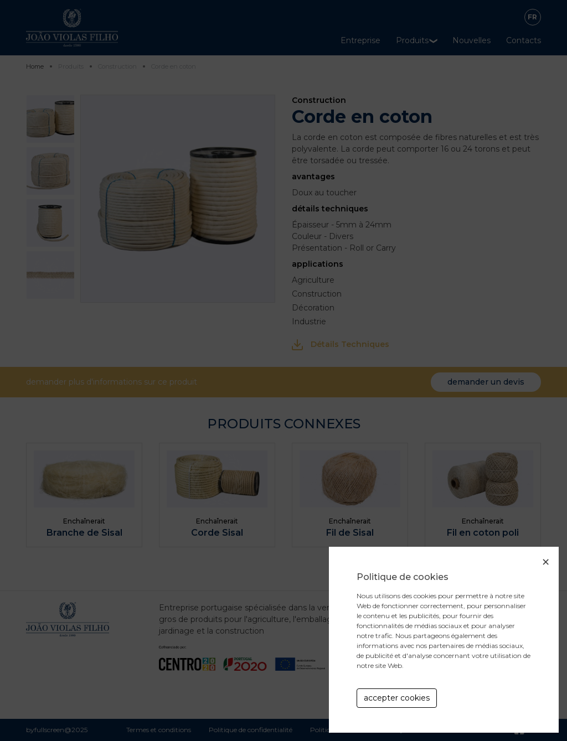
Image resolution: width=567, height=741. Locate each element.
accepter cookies (397, 698)
